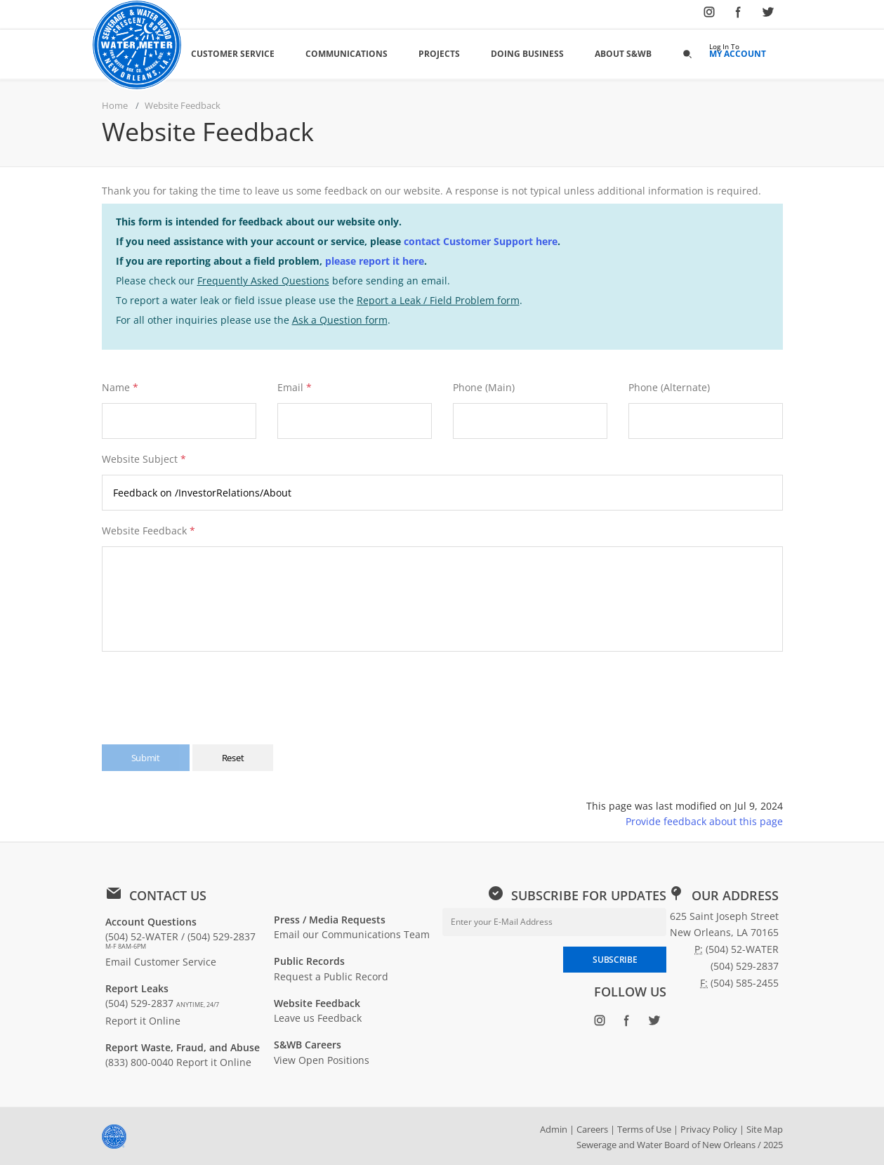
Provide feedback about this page (704, 821)
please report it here (374, 261)
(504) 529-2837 (162, 1003)
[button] (687, 53)
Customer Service (233, 54)
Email (290, 387)
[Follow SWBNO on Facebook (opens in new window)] (738, 14)
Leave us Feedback (318, 1018)
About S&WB (623, 54)
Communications (346, 54)
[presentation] (209, 691)
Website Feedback (148, 530)
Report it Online (142, 1020)
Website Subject (144, 459)
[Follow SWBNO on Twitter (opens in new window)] (768, 14)
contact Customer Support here (481, 241)
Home (115, 105)
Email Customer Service (160, 961)
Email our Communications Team (352, 934)
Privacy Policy (708, 1129)
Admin (553, 1129)
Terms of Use (644, 1129)
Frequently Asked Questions (263, 280)
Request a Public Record (331, 976)
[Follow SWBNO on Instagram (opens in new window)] (709, 14)
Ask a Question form (340, 320)
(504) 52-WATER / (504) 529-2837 (180, 940)
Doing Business (527, 54)
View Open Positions (321, 1060)
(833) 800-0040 (139, 1062)
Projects (439, 54)
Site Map (764, 1129)
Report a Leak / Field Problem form (438, 300)
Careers (592, 1129)
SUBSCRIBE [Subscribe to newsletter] (615, 960)
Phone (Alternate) (669, 387)
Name (116, 387)
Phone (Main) (484, 387)
